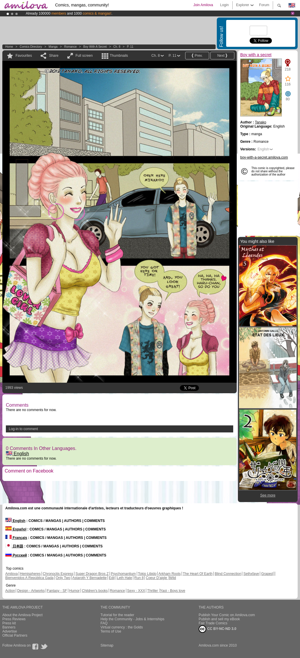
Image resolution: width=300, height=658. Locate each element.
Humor (74, 591)
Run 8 (139, 578)
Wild (172, 578)
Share (53, 56)
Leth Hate (124, 578)
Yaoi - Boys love (172, 591)
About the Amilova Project (22, 615)
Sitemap (106, 645)
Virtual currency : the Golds (121, 627)
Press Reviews (13, 619)
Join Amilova (203, 5)
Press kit (9, 623)
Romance (70, 46)
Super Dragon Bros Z (91, 574)
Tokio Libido (147, 574)
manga (53, 46)
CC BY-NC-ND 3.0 (217, 629)
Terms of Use (110, 631)
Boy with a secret (95, 46)
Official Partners (14, 635)
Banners (9, 627)
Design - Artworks (31, 591)
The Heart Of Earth (197, 574)
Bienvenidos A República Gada (29, 578)
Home (9, 46)
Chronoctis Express (58, 574)
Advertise (9, 631)
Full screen (84, 56)
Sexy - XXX (136, 591)
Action (10, 591)
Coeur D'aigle (157, 578)
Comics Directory (31, 46)
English (17, 453)
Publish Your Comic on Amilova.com (227, 615)
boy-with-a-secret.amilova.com (264, 157)
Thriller (153, 591)
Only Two (63, 578)
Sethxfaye (251, 574)
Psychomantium (123, 574)
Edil (112, 578)
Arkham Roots (169, 574)
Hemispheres (30, 574)
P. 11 (130, 46)
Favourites (24, 56)
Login (224, 5)
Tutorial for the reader (117, 615)
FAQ (104, 623)
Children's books (95, 591)
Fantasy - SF (57, 591)
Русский (16, 555)
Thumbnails (119, 56)
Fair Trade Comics (213, 623)
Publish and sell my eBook (219, 619)
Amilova (11, 574)
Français (16, 538)
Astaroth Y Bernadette (89, 578)
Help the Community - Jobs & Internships (132, 619)
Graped (267, 574)
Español (15, 529)
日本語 (14, 546)
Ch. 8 (116, 46)
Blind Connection (228, 574)
